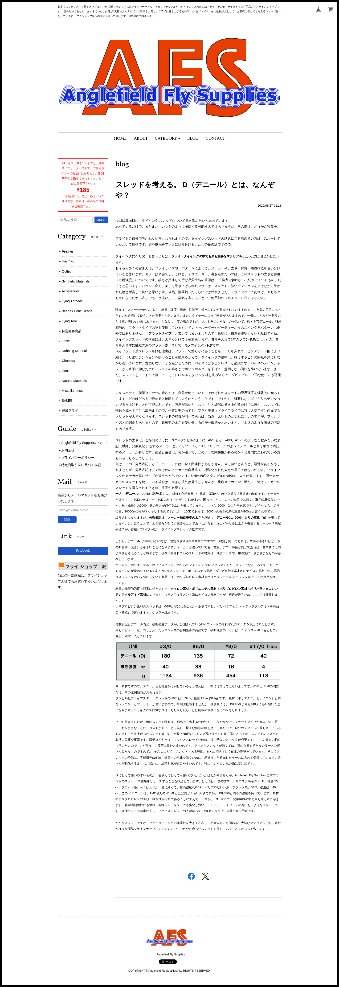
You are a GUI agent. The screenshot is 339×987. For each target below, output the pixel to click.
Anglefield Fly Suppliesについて (84, 443)
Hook (65, 371)
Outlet (66, 271)
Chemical (68, 361)
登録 (67, 519)
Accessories (70, 291)
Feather (67, 251)
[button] (167, 139)
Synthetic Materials (76, 281)
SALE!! (67, 400)
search (101, 219)
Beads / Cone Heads (77, 311)
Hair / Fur (68, 261)
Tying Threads (72, 301)
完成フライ (70, 410)
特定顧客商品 (72, 331)
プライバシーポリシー (77, 457)
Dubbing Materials (75, 351)
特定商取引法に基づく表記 (81, 465)
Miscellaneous (72, 391)
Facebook (83, 551)
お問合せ (67, 450)
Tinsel (66, 341)
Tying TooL (70, 321)
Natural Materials (74, 381)
